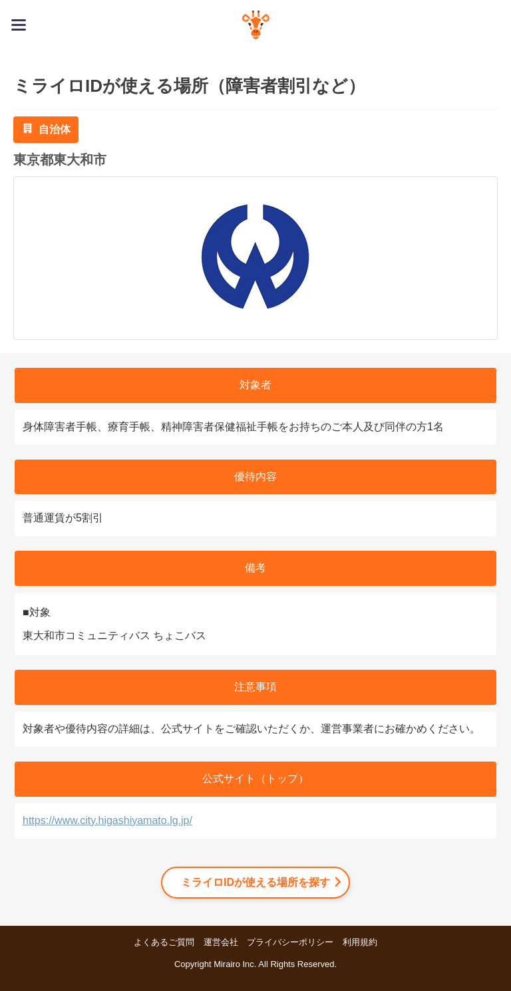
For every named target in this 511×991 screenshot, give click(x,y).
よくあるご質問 (164, 942)
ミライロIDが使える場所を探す (255, 882)
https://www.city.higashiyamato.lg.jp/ (107, 820)
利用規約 (360, 942)
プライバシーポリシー (290, 942)
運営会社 (221, 942)
